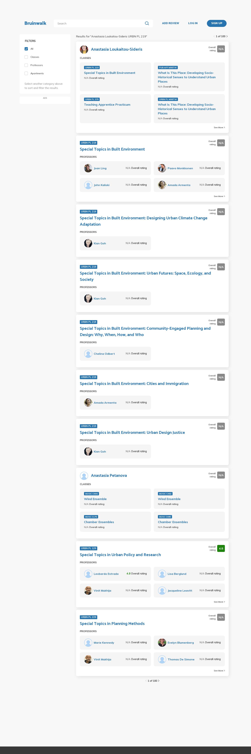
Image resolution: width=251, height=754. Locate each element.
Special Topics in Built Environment (109, 73)
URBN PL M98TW (168, 99)
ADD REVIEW (170, 23)
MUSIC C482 (165, 493)
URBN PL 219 (91, 67)
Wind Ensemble (95, 499)
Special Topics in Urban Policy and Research (120, 555)
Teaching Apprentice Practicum (107, 105)
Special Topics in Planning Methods (112, 624)
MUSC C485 (165, 516)
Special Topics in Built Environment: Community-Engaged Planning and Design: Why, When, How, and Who (145, 332)
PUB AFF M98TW (168, 67)
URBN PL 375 (91, 99)
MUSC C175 (91, 516)
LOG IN (193, 23)
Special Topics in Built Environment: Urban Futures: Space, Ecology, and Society (145, 276)
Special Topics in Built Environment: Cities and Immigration (134, 384)
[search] (99, 23)
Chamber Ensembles (99, 522)
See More (219, 127)
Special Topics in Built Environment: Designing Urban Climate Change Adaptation (143, 221)
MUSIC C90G (91, 493)
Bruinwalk (35, 23)
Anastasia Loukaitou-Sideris (116, 49)
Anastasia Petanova (109, 476)
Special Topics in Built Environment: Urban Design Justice (132, 433)
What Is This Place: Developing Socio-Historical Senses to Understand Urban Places (187, 77)
